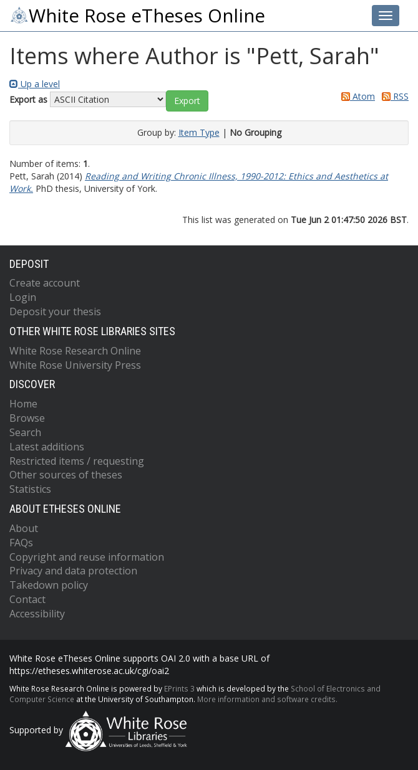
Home (23, 404)
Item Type (199, 132)
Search (25, 432)
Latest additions (46, 447)
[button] (187, 101)
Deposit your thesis (55, 311)
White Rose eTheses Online (137, 15)
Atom (356, 96)
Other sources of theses (65, 475)
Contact (27, 599)
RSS (393, 96)
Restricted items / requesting (76, 461)
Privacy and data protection (73, 571)
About (23, 528)
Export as (28, 99)
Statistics (30, 489)
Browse (27, 418)
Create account (44, 283)
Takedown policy (48, 585)
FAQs (21, 542)
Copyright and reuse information (86, 557)
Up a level (34, 84)
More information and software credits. (267, 699)
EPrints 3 (179, 688)
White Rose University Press (75, 365)
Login (22, 297)
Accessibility (37, 613)
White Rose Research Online (75, 351)
